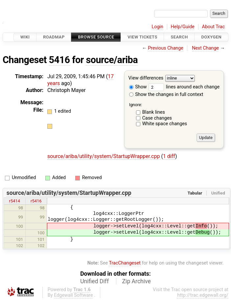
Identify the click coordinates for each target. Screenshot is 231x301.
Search (179, 37)
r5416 (36, 200)
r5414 (14, 200)
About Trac (213, 27)
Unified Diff (94, 281)
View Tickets (142, 37)
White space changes (164, 124)
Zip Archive (136, 281)
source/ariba (112, 59)
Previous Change (165, 48)
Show (138, 87)
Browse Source (96, 37)
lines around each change (184, 87)
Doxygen (211, 37)
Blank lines (153, 112)
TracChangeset (125, 263)
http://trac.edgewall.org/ (202, 295)
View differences (146, 78)
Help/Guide (183, 27)
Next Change (205, 48)
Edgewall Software (73, 295)
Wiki (25, 37)
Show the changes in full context (166, 94)
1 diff (169, 156)
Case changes (157, 118)
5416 (59, 59)
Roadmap (54, 37)
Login (157, 27)
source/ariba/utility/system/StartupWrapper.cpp (104, 156)
